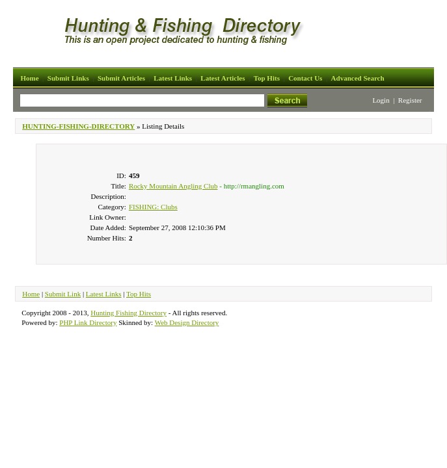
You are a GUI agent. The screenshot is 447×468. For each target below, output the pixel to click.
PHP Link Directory (87, 322)
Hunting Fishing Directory (128, 313)
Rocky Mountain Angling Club (173, 186)
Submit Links (68, 78)
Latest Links (173, 78)
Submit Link (63, 294)
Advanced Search (358, 78)
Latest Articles (222, 78)
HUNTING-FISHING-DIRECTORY (78, 126)
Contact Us (305, 78)
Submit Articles (121, 78)
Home (29, 78)
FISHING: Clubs (153, 207)
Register (410, 100)
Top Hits (267, 78)
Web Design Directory (187, 322)
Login (380, 100)
